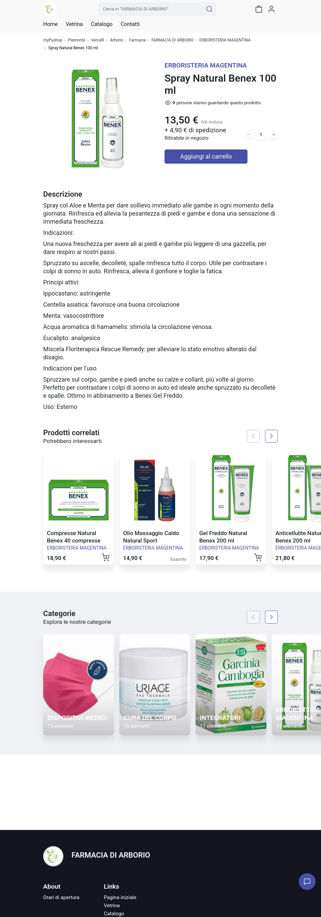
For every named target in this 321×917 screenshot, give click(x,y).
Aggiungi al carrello (206, 156)
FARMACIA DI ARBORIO (172, 40)
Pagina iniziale (120, 897)
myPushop (52, 40)
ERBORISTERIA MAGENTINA (225, 40)
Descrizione (62, 194)
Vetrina (112, 905)
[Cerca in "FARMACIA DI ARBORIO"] (150, 9)
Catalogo (101, 24)
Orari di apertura (61, 897)
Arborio (116, 40)
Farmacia (137, 40)
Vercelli (97, 40)
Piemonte (76, 40)
